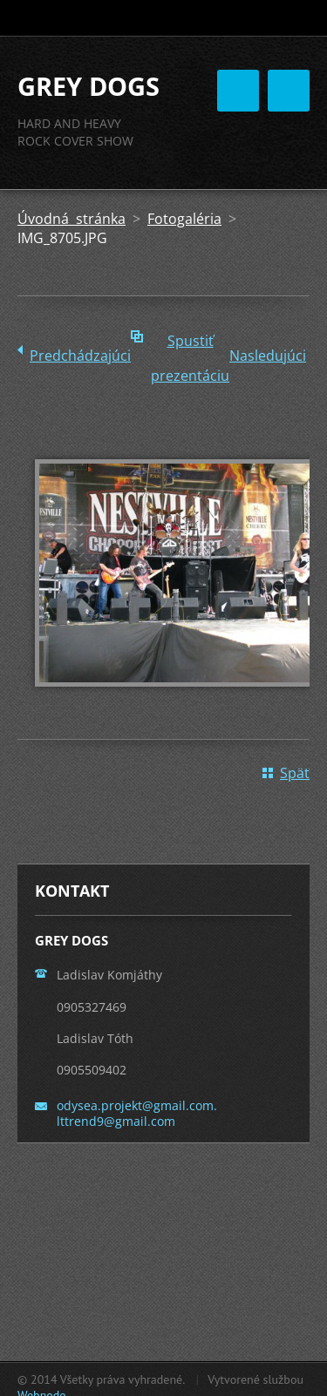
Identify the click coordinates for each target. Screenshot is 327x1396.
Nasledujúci (267, 355)
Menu (289, 91)
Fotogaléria (184, 218)
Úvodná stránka (71, 218)
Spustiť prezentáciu (190, 344)
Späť (295, 773)
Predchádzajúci (80, 355)
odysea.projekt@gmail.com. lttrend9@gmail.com (137, 1113)
